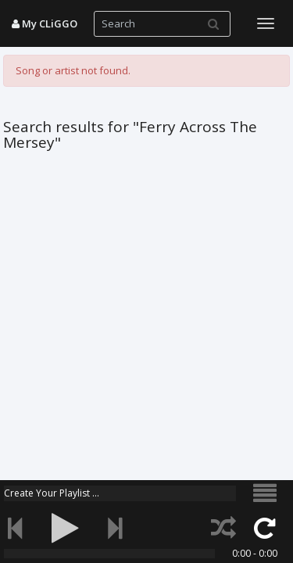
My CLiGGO (44, 23)
